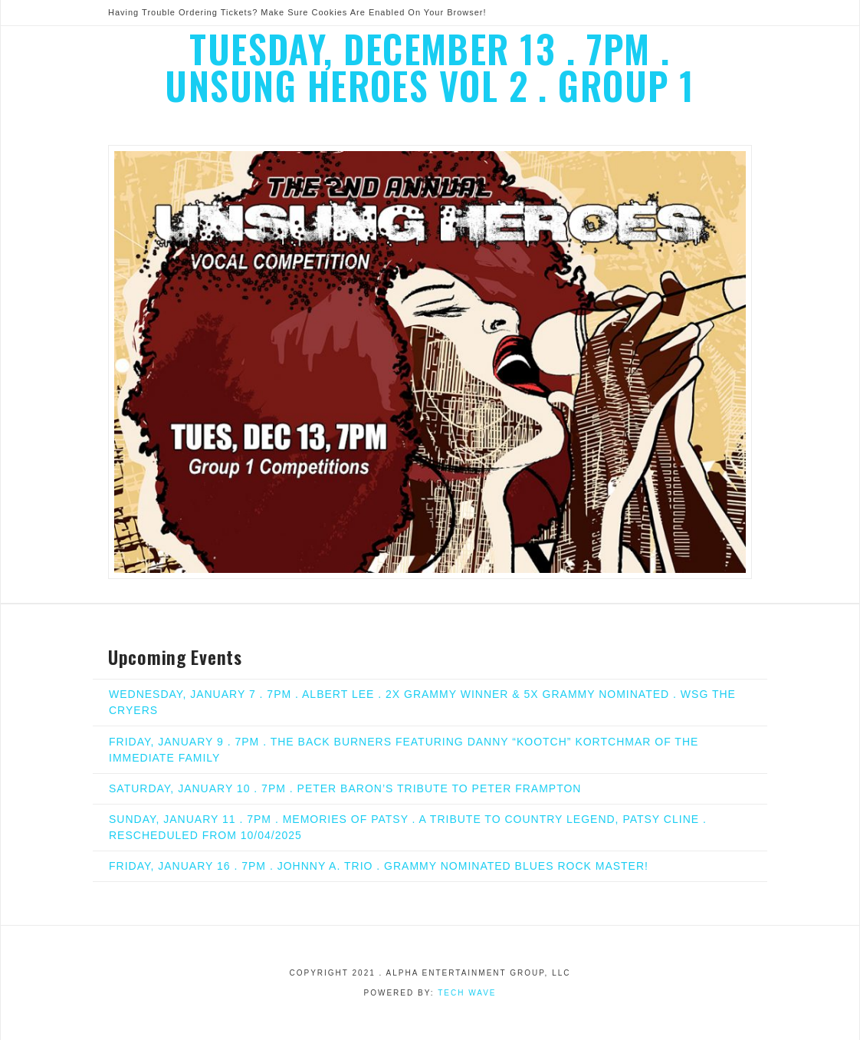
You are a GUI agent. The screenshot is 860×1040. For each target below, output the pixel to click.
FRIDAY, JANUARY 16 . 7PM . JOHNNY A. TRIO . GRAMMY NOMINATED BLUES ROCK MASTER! (378, 866)
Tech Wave (467, 993)
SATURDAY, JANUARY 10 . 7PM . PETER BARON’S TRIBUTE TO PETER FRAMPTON (345, 788)
